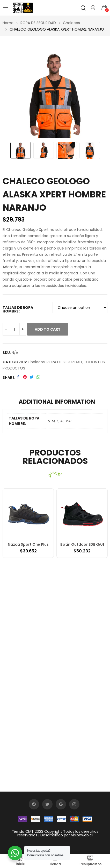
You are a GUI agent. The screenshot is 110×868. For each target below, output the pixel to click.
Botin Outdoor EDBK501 (82, 544)
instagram (74, 804)
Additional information (57, 402)
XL (62, 421)
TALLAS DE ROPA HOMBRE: (18, 309)
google (61, 804)
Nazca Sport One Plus (28, 544)
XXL (68, 421)
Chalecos (36, 362)
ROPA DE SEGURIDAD (64, 362)
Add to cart (48, 329)
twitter (47, 804)
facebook (34, 804)
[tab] (57, 402)
